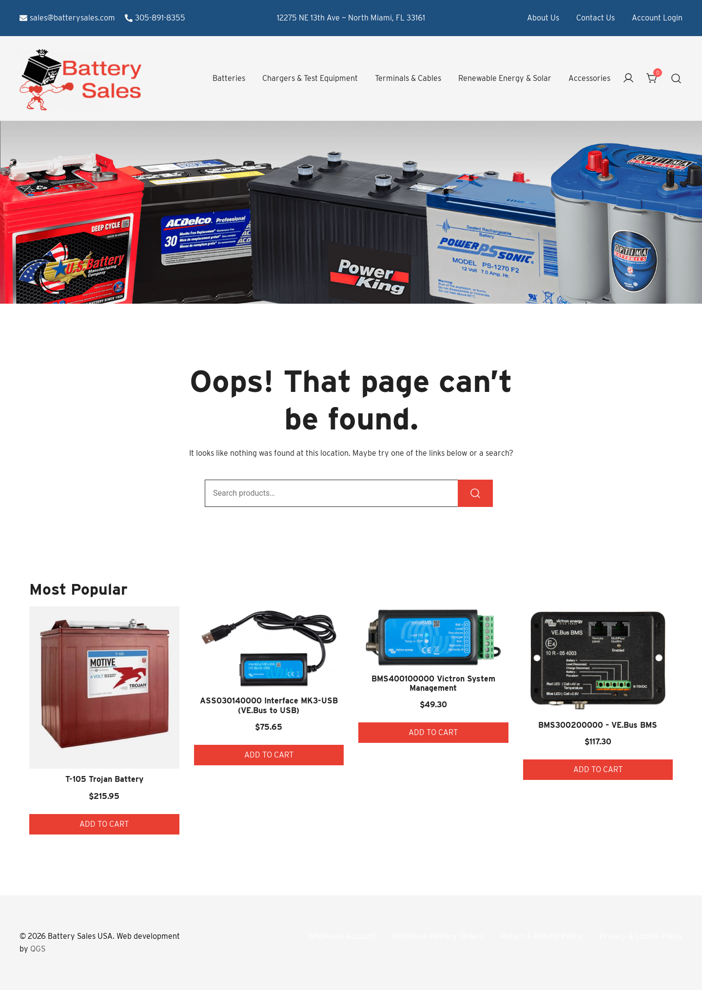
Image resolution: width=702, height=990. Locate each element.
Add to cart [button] (104, 824)
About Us (543, 17)
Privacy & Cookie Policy (641, 936)
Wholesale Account (341, 936)
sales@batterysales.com (67, 17)
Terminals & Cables (408, 78)
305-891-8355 (155, 17)
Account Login (657, 17)
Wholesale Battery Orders (438, 936)
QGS (37, 948)
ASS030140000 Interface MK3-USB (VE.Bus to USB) (269, 705)
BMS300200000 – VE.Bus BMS (597, 725)
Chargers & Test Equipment (310, 78)
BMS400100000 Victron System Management (433, 683)
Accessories (589, 78)
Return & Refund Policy (542, 936)
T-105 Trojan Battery (104, 779)
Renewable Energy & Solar (504, 78)
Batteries (229, 78)
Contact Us (595, 17)
